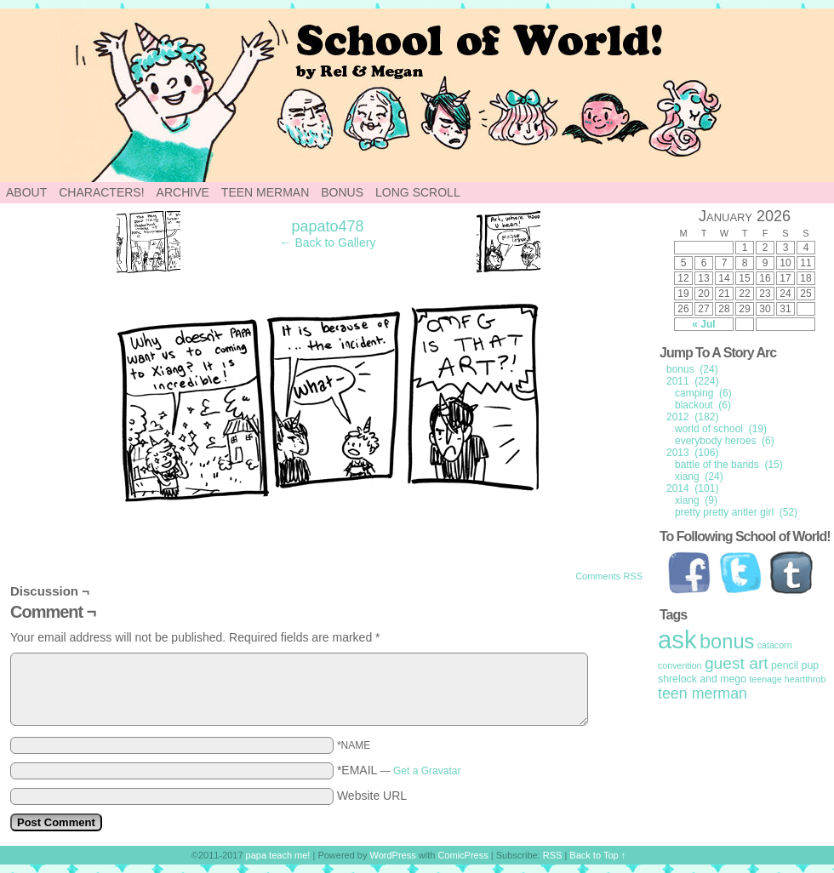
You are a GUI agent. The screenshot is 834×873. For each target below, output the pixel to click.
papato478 (327, 226)
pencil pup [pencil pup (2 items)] (795, 665)
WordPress (393, 855)
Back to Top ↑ (597, 855)
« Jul (703, 324)
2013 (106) (692, 453)
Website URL (372, 795)
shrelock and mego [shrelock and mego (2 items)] (702, 679)
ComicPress (462, 855)
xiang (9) (696, 500)
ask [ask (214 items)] (677, 639)
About (26, 192)
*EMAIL (399, 770)
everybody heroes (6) (724, 441)
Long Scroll (417, 192)
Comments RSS (609, 576)
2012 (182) (692, 417)
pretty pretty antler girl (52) (736, 512)
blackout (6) (703, 405)
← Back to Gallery (328, 242)
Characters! (101, 192)
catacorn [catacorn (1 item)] (774, 645)
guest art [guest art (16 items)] (736, 663)
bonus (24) (692, 369)
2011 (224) (692, 381)
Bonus (342, 192)
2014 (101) (692, 488)
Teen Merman (265, 192)
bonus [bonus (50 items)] (727, 641)
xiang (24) (699, 476)
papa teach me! (278, 855)
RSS (553, 855)
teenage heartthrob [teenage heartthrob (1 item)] (787, 679)
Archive (183, 192)
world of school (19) (721, 429)
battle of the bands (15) (729, 465)
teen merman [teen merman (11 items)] (702, 693)
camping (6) (703, 393)
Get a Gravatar (426, 771)
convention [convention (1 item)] (680, 665)
